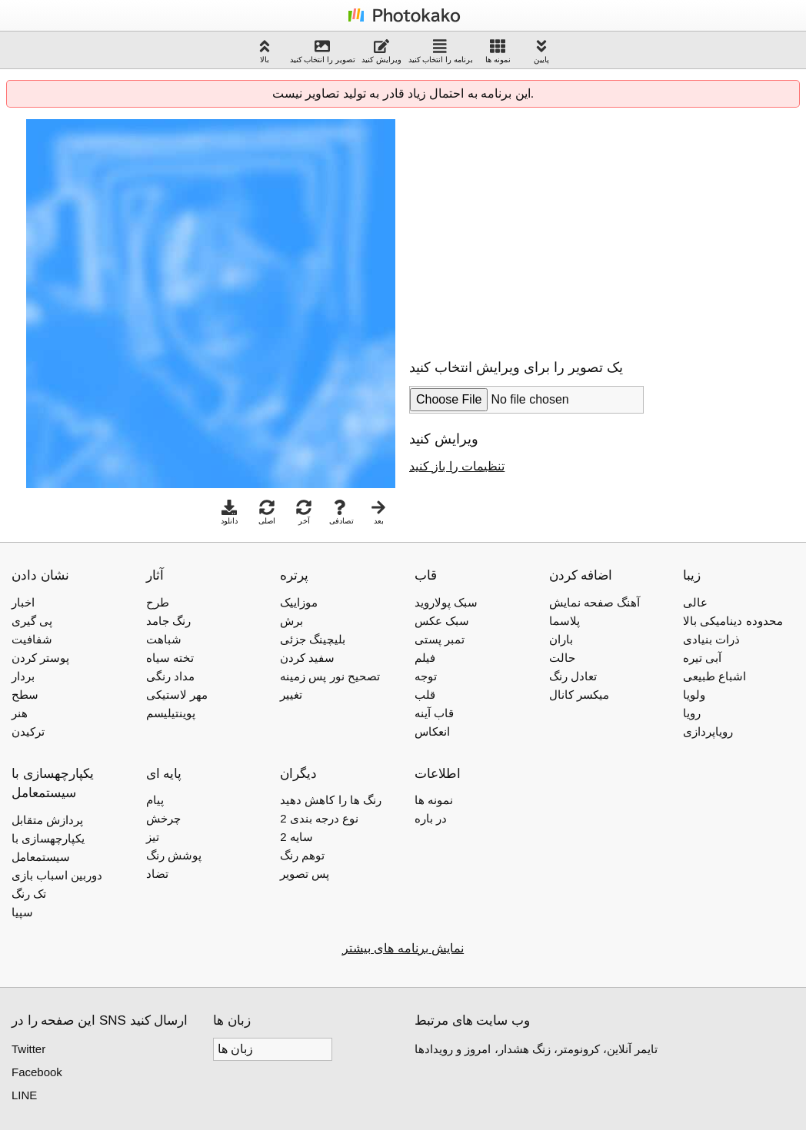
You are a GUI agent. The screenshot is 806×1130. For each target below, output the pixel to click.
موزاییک (299, 602)
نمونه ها (498, 51)
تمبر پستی (440, 639)
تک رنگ (29, 893)
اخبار (23, 602)
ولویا (694, 694)
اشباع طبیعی (714, 676)
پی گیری (32, 620)
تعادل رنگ (573, 676)
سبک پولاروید (446, 602)
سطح (25, 694)
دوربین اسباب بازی (57, 875)
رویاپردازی (708, 731)
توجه (426, 676)
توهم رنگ (302, 855)
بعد (378, 512)
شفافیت (32, 639)
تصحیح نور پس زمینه (330, 676)
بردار (23, 676)
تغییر (291, 694)
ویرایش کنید (381, 51)
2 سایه (296, 836)
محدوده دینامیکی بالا (732, 620)
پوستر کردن (40, 657)
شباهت (164, 639)
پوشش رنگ (174, 855)
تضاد (157, 873)
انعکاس (432, 731)
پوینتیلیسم (170, 713)
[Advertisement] (538, 226)
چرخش (163, 818)
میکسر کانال (579, 694)
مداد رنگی (170, 676)
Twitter (28, 1048)
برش (291, 620)
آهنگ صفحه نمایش (594, 602)
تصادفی (341, 512)
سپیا (22, 912)
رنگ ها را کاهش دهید (330, 799)
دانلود (229, 512)
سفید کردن (307, 657)
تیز (152, 836)
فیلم (425, 657)
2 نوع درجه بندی (319, 818)
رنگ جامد (168, 620)
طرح (157, 602)
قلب (425, 694)
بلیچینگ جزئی (312, 639)
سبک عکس (442, 620)
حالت (562, 657)
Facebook (37, 1071)
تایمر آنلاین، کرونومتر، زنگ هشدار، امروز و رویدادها (536, 1048)
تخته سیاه (170, 657)
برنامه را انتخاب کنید (440, 51)
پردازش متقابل (47, 819)
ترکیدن (28, 731)
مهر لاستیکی (177, 694)
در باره (431, 818)
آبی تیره (702, 657)
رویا (692, 713)
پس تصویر (304, 873)
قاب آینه (434, 713)
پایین (541, 51)
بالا (264, 51)
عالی (695, 602)
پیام (155, 799)
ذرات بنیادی (711, 639)
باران (561, 639)
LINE (24, 1095)
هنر (20, 713)
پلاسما (564, 620)
